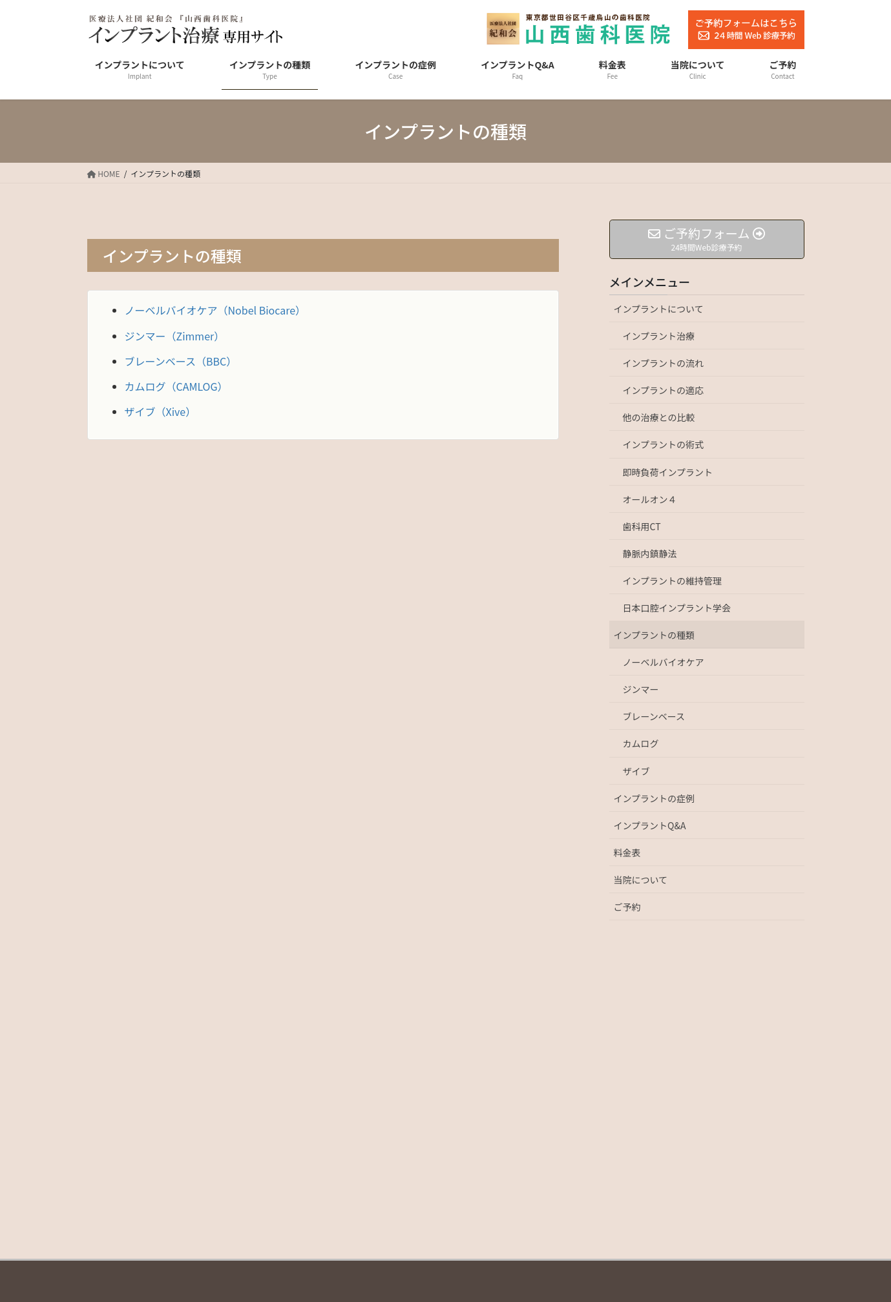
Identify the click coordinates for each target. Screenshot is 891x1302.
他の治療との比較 (659, 417)
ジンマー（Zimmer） (175, 336)
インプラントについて (659, 308)
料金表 (627, 852)
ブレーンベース (654, 716)
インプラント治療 (659, 335)
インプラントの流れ (663, 362)
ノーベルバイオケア (663, 662)
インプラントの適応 (663, 390)
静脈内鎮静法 (650, 553)
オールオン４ (650, 499)
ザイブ (636, 771)
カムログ (641, 743)
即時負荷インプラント (668, 472)
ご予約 (627, 906)
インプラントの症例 (654, 798)
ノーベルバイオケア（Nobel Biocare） (215, 310)
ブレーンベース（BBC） (181, 361)
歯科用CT (642, 526)
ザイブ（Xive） (160, 411)
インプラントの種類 (654, 634)
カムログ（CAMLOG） (176, 386)
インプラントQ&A (650, 825)
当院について (641, 879)
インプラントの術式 (663, 444)
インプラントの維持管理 (672, 580)
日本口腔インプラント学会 (677, 607)
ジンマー (641, 689)
